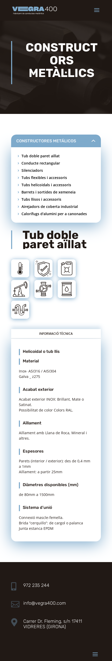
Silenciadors (32, 170)
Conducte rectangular (40, 163)
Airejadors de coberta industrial (49, 206)
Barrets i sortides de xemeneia (48, 192)
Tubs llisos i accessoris (41, 199)
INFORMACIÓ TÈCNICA (56, 333)
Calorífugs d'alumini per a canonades (54, 213)
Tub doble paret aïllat (40, 155)
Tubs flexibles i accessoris (44, 177)
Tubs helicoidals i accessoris (46, 184)
